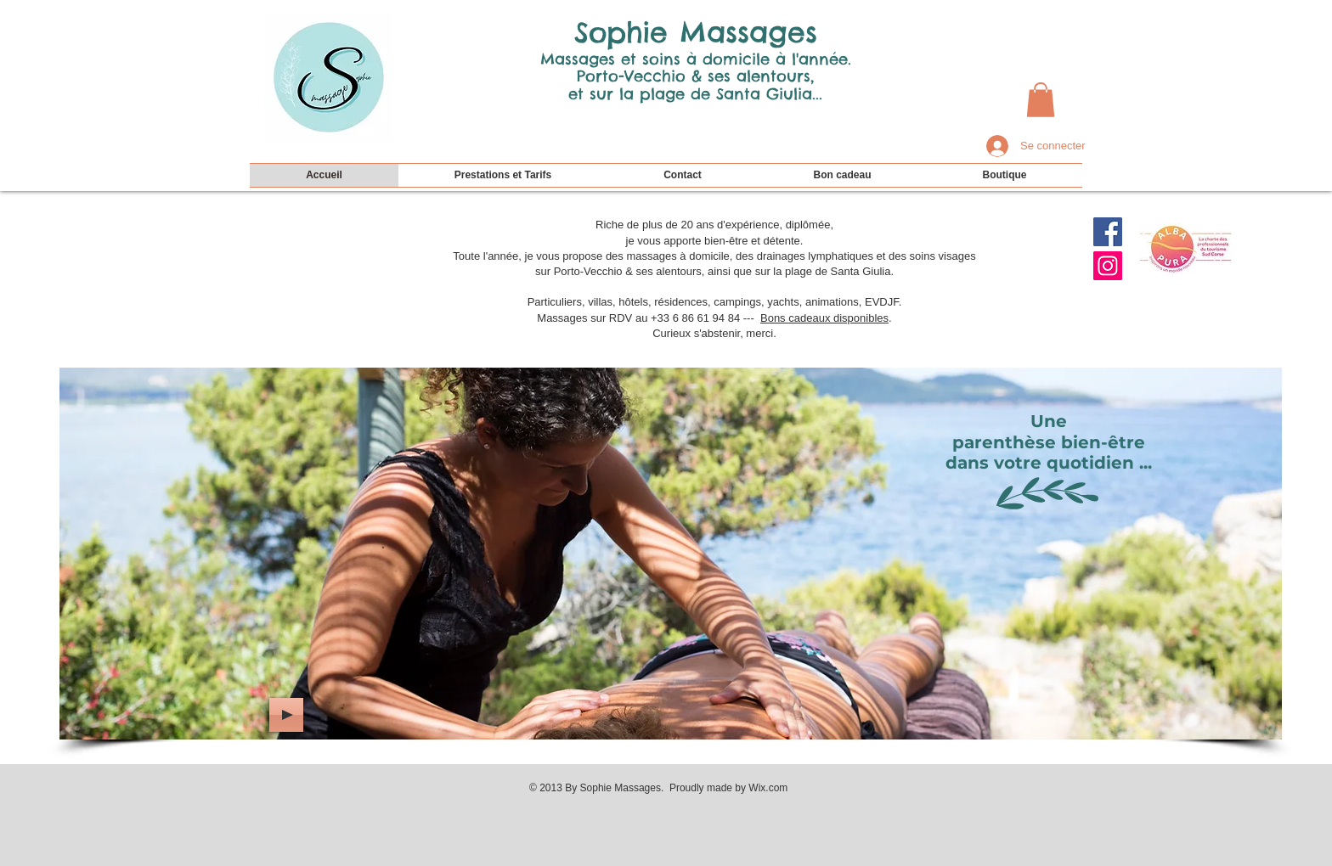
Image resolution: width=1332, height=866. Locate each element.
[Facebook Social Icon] (1107, 231)
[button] (1040, 99)
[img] (670, 553)
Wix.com (767, 788)
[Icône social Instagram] (1107, 265)
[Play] (286, 715)
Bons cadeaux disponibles (824, 318)
